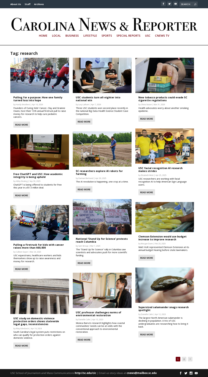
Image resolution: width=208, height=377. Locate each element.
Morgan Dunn (147, 243)
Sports (107, 35)
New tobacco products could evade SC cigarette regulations (162, 99)
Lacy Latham (83, 104)
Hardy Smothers (23, 104)
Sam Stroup (83, 246)
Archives (39, 4)
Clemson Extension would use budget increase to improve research (162, 238)
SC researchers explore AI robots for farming (99, 172)
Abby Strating (22, 181)
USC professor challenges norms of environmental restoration (98, 314)
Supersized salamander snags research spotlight (163, 309)
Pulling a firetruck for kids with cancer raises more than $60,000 (38, 246)
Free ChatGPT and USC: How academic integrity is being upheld (38, 175)
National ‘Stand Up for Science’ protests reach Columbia (102, 240)
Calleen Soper (22, 252)
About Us (15, 4)
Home (43, 35)
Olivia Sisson (146, 104)
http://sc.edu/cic (85, 373)
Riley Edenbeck (22, 328)
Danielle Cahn (84, 319)
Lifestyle (90, 35)
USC (147, 35)
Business (72, 35)
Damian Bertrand (85, 178)
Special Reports (128, 35)
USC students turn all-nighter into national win (98, 99)
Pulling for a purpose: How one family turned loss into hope (37, 99)
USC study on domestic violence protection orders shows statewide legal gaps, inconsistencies (36, 321)
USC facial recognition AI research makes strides (160, 169)
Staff (27, 4)
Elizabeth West (147, 175)
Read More (21, 124)
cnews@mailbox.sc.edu (142, 373)
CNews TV (162, 35)
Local (56, 35)
